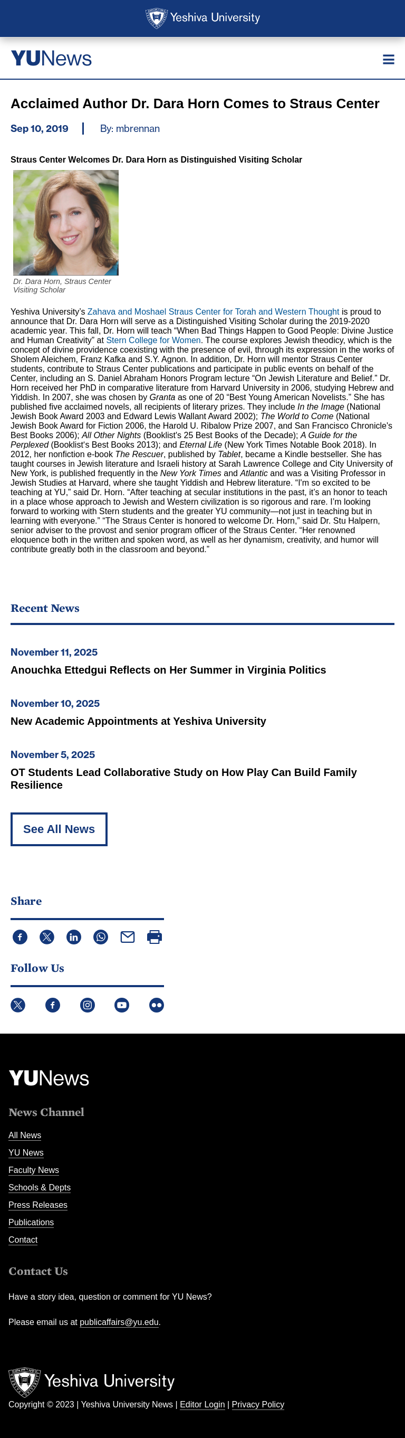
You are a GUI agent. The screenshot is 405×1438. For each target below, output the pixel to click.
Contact (22, 1239)
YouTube (121, 1005)
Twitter (18, 1005)
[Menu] (388, 59)
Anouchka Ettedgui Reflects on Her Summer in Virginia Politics (168, 670)
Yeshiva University (203, 18)
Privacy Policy (258, 1404)
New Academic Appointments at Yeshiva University (138, 721)
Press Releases (38, 1204)
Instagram (87, 1005)
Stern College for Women (153, 340)
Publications (31, 1222)
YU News (26, 1152)
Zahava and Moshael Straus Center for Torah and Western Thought (214, 311)
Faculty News (33, 1170)
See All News (59, 829)
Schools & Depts (39, 1187)
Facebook (52, 1005)
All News (24, 1135)
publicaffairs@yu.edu (119, 1322)
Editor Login (202, 1404)
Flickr (156, 1005)
